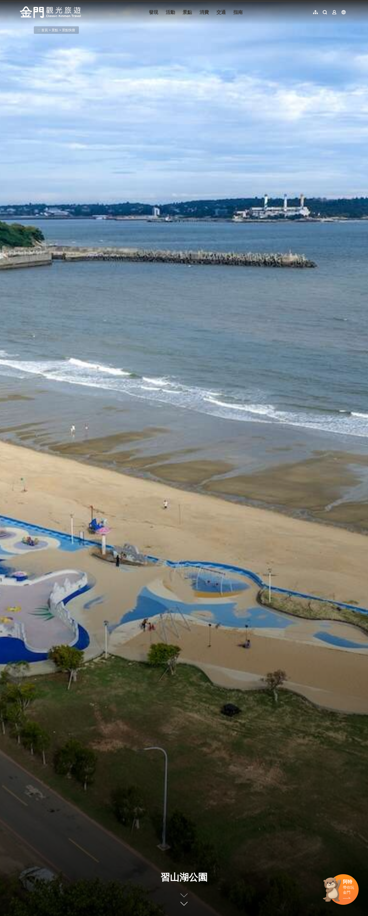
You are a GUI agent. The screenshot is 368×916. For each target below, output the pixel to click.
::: (21, 3)
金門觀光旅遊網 (50, 12)
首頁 (44, 30)
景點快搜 (68, 30)
